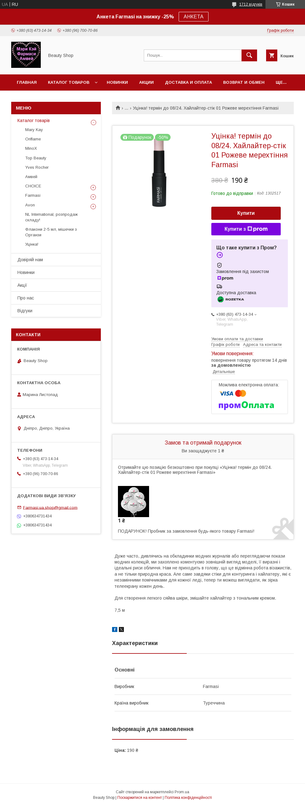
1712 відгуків (250, 4)
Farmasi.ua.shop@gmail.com (50, 507)
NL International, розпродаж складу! (51, 217)
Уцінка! (31, 244)
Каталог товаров (68, 82)
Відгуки (24, 310)
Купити (246, 213)
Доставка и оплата (188, 82)
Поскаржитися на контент (139, 797)
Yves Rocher (37, 167)
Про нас (25, 297)
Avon (30, 205)
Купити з (245, 229)
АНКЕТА (194, 16)
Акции (146, 82)
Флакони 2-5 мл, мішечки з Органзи (51, 232)
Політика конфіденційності (188, 797)
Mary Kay (34, 129)
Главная (27, 82)
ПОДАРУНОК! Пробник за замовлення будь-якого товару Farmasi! (186, 531)
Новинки (117, 82)
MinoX (31, 148)
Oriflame (33, 139)
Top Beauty (35, 158)
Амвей (31, 176)
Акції (22, 285)
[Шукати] (249, 55)
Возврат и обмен (244, 82)
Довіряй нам (30, 259)
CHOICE (33, 186)
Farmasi (32, 195)
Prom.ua (182, 792)
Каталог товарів (33, 120)
